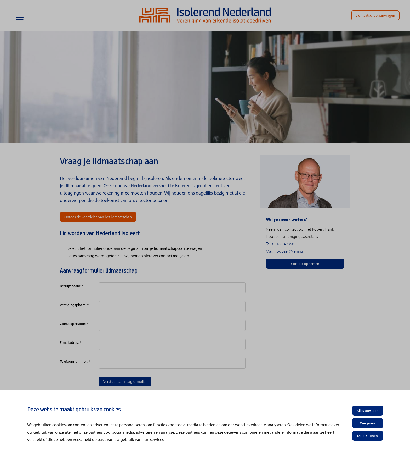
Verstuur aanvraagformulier (125, 381)
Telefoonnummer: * (75, 361)
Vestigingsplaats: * (74, 304)
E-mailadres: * (70, 342)
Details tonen (367, 435)
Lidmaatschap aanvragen (375, 15)
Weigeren (367, 423)
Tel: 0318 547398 (280, 243)
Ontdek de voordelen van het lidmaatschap (98, 216)
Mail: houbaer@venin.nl (285, 251)
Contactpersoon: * (74, 323)
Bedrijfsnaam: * (71, 286)
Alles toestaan (368, 410)
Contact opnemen (305, 263)
